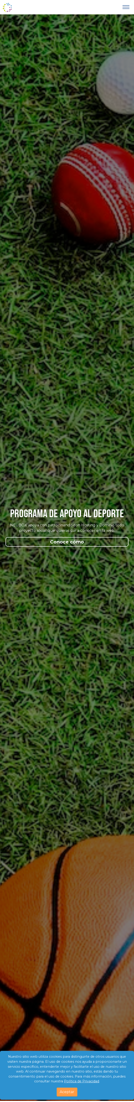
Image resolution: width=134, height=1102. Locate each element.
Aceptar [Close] (67, 1092)
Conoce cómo (67, 542)
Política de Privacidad (81, 1081)
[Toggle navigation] (126, 7)
